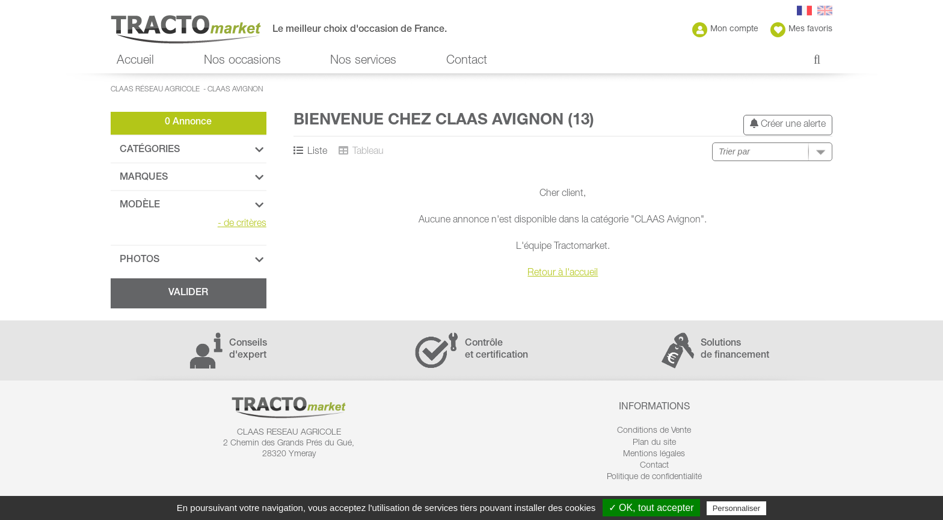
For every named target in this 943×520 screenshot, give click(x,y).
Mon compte (725, 29)
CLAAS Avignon (235, 89)
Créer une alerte (788, 124)
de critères (242, 224)
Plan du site (654, 443)
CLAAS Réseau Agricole (155, 89)
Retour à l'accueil (562, 273)
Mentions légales (654, 454)
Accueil (135, 61)
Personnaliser (737, 508)
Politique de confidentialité (654, 477)
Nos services (363, 61)
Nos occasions (242, 61)
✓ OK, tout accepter (651, 508)
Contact (466, 61)
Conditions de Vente (654, 431)
